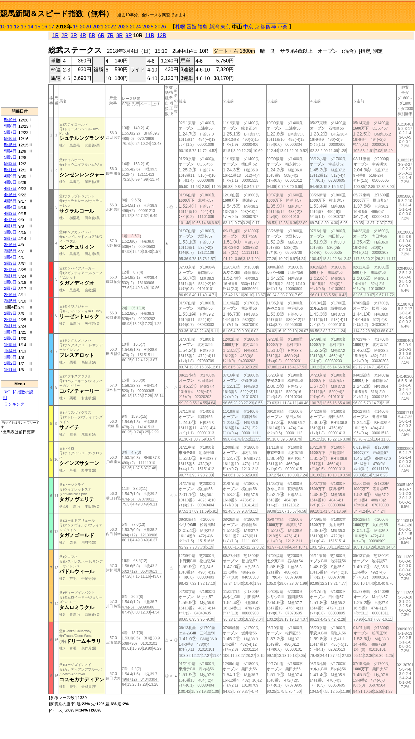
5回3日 (10, 157)
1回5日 (10, 344)
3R (74, 35)
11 (9, 26)
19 (76, 26)
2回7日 (10, 288)
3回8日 (10, 232)
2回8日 (10, 282)
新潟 (214, 26)
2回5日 (10, 300)
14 (30, 26)
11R (149, 35)
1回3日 (10, 357)
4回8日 (10, 182)
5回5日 (10, 144)
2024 (135, 26)
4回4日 (10, 207)
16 (44, 26)
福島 (203, 26)
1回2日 (10, 363)
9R (129, 35)
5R (92, 35)
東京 (225, 26)
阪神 (271, 27)
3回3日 (10, 263)
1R (55, 35)
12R (161, 35)
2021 (98, 26)
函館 (191, 26)
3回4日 (10, 257)
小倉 (282, 27)
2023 (122, 26)
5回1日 (10, 169)
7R (110, 35)
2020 (85, 26)
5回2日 (10, 163)
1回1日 (10, 369)
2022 (110, 26)
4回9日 (10, 176)
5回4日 (10, 151)
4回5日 (10, 201)
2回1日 (10, 325)
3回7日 (10, 238)
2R (64, 35)
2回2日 (10, 319)
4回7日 (10, 188)
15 (37, 26)
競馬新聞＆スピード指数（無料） (56, 13)
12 (17, 26)
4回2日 (10, 219)
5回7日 (10, 132)
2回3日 (10, 313)
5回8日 (10, 126)
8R (119, 35)
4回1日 (10, 226)
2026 (160, 26)
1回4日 (10, 350)
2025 (148, 26)
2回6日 (10, 294)
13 (24, 26)
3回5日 (10, 251)
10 (3, 26)
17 (51, 26)
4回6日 (10, 194)
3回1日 (10, 275)
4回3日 (10, 213)
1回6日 (10, 338)
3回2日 (10, 269)
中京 (248, 26)
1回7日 (10, 332)
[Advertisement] (19, 69)
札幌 (180, 26)
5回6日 (10, 138)
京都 (260, 26)
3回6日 (10, 244)
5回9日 (10, 119)
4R (83, 35)
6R (101, 35)
